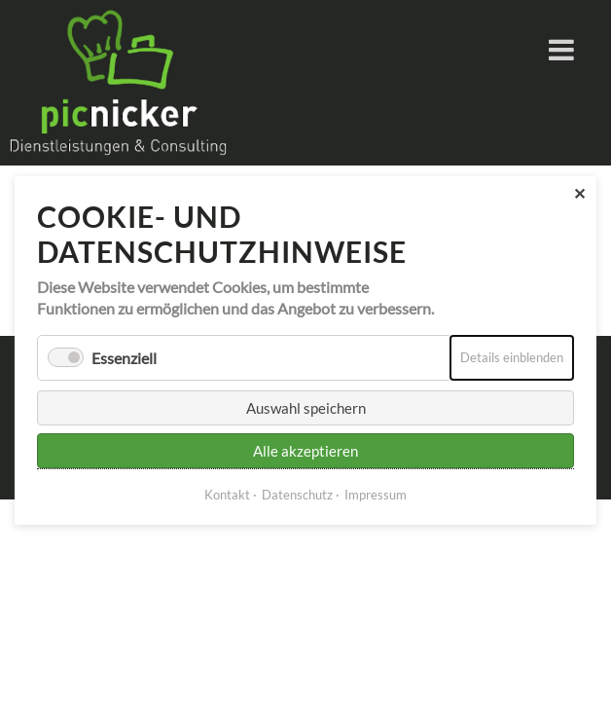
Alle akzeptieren (305, 451)
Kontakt (227, 494)
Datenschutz (297, 494)
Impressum (375, 494)
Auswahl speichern (306, 408)
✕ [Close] (579, 193)
